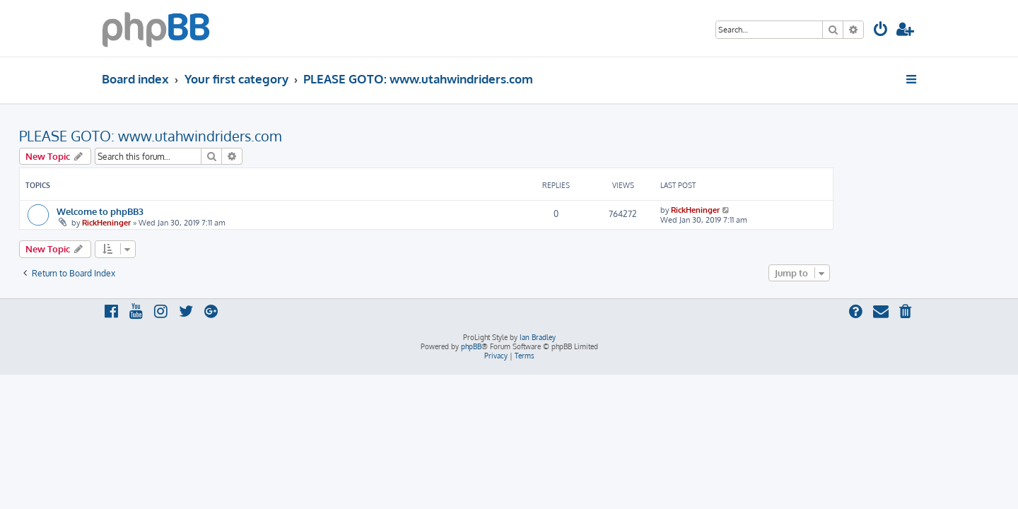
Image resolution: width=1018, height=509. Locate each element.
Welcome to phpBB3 (182, 211)
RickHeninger (189, 223)
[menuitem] (881, 30)
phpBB (471, 346)
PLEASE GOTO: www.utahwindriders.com (233, 136)
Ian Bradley (538, 337)
